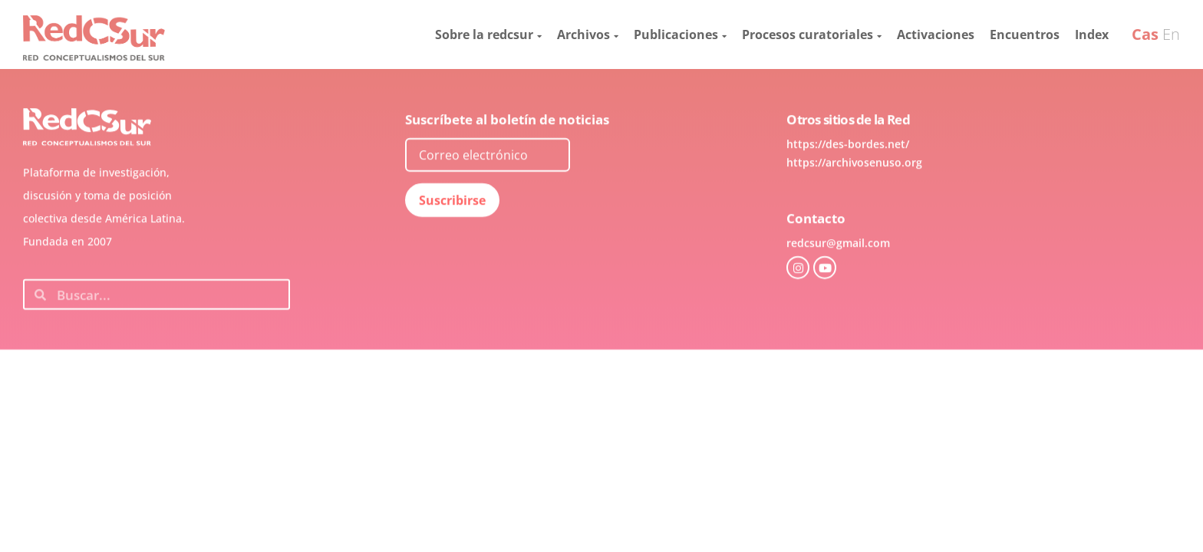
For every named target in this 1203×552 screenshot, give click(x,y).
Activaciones (935, 34)
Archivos (587, 34)
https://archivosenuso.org (854, 199)
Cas (1145, 34)
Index (1092, 34)
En (1171, 34)
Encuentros (1025, 34)
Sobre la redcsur (488, 34)
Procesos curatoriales (812, 34)
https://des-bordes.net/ (847, 181)
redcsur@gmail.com (838, 280)
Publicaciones (680, 34)
